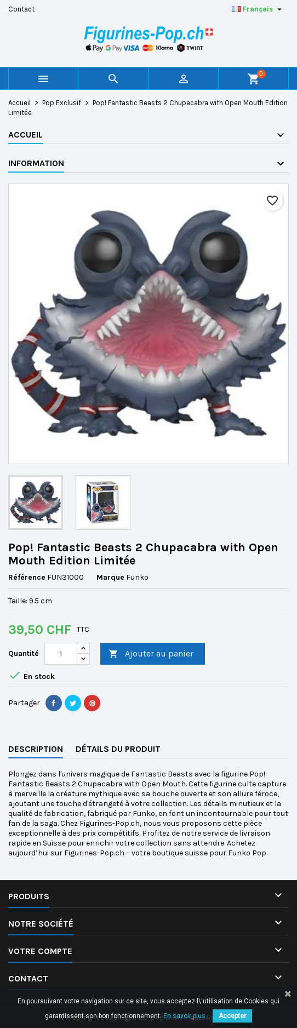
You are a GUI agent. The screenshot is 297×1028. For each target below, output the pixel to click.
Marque (110, 577)
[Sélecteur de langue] (258, 9)
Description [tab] (35, 749)
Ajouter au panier (150, 654)
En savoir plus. (185, 1016)
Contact (21, 9)
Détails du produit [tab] (118, 749)
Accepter (232, 1016)
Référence (26, 577)
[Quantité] (60, 654)
